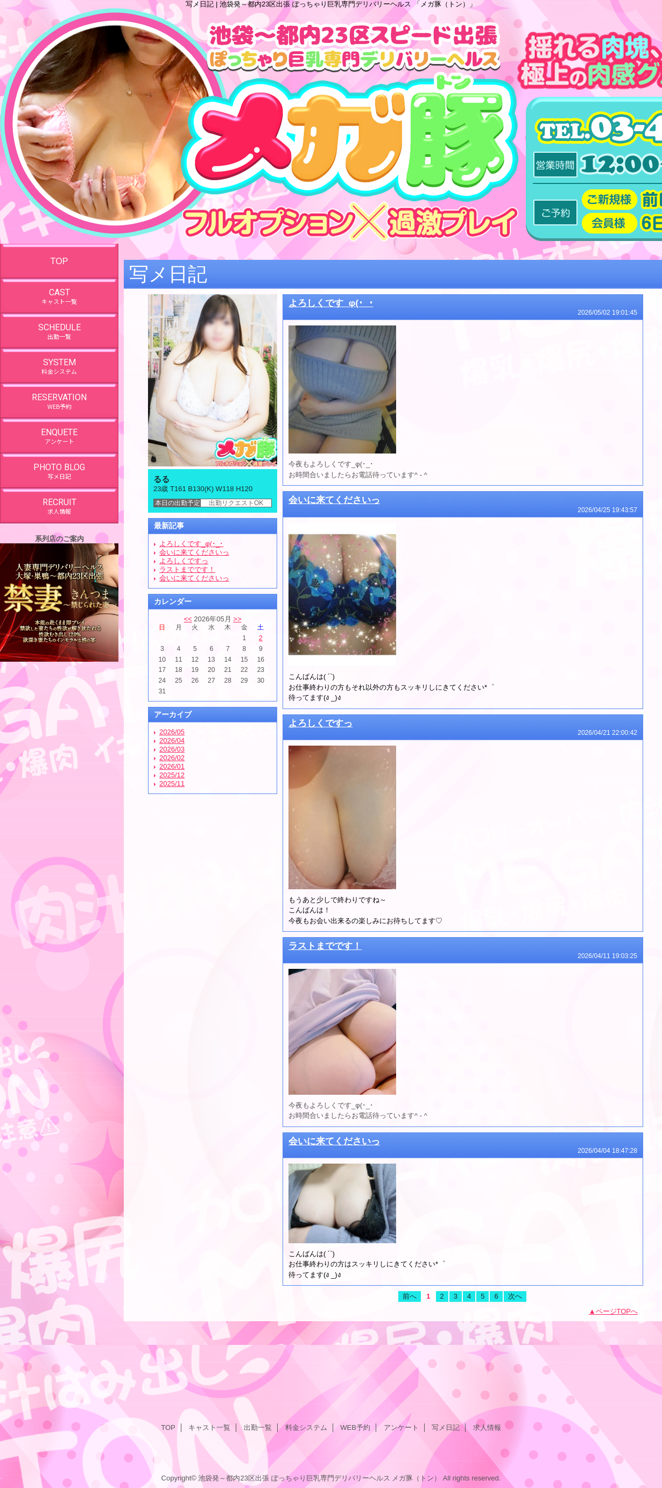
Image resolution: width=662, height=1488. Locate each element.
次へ (515, 1296)
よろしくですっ (183, 561)
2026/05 (172, 732)
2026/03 (172, 749)
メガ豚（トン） (416, 1478)
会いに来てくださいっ (194, 552)
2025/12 (172, 775)
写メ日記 (446, 1427)
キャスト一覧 (209, 1427)
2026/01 (172, 766)
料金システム (306, 1427)
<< (188, 619)
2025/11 (172, 784)
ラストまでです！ (187, 569)
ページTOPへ (617, 1311)
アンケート (401, 1427)
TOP (59, 261)
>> (237, 619)
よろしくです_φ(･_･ (191, 544)
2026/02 (172, 758)
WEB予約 (355, 1427)
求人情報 (487, 1427)
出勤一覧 (258, 1427)
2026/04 (172, 740)
